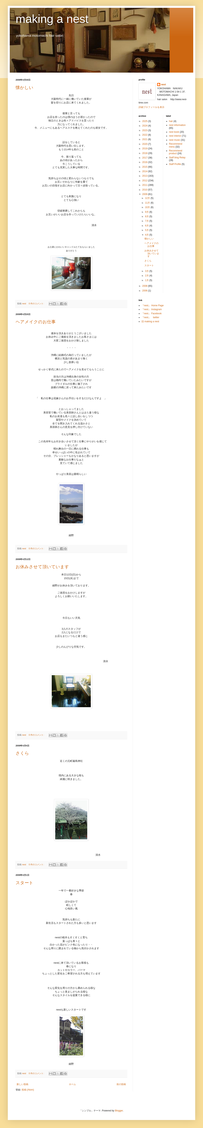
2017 (145, 157)
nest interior (175, 135)
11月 (148, 202)
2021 (145, 139)
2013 (145, 175)
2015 (145, 167)
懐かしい (24, 87)
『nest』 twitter (150, 317)
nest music (174, 140)
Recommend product (175, 152)
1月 (147, 280)
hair (171, 121)
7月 (147, 221)
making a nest (52, 18)
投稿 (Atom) (28, 1089)
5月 (147, 230)
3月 (147, 271)
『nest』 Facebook (152, 313)
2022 (145, 135)
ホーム (72, 1084)
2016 (145, 162)
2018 (145, 153)
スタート (24, 882)
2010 (145, 189)
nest (163, 84)
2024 (145, 125)
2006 (145, 290)
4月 (147, 234)
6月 (147, 225)
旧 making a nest (150, 321)
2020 (145, 144)
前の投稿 (121, 1084)
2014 (145, 171)
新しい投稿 (22, 1084)
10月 (148, 207)
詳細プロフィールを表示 (151, 107)
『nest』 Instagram (152, 309)
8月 (147, 216)
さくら (22, 753)
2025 (145, 121)
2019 (145, 148)
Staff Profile (175, 164)
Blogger (119, 1110)
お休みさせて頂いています (42, 566)
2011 (145, 185)
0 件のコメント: (37, 303)
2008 (145, 286)
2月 (147, 275)
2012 (145, 180)
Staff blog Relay (177, 157)
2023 (145, 130)
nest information (177, 125)
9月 (147, 212)
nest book (174, 132)
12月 (148, 198)
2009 (145, 194)
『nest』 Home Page (153, 305)
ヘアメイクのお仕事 (36, 321)
